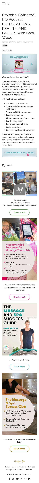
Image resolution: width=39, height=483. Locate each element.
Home (7, 467)
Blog (13, 467)
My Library (22, 467)
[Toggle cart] (8, 3)
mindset (19, 42)
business (5, 42)
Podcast (29, 470)
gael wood (12, 42)
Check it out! (19, 297)
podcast (5, 45)
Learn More (19, 367)
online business (28, 42)
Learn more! (19, 212)
